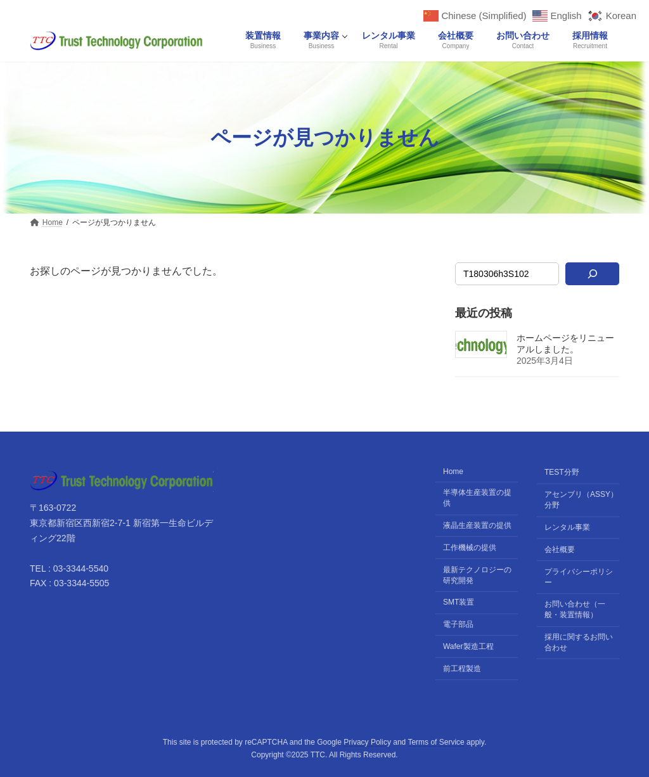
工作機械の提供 (469, 547)
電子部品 (458, 624)
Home (453, 472)
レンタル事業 (567, 527)
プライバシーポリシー (578, 577)
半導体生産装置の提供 (477, 498)
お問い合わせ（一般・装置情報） (574, 609)
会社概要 (559, 549)
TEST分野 (561, 472)
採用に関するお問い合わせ (578, 642)
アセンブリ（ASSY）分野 (581, 500)
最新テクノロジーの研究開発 (477, 575)
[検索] (592, 273)
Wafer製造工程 (468, 646)
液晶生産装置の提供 (477, 525)
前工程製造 (462, 668)
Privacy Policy (367, 742)
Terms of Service (436, 742)
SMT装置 (458, 602)
